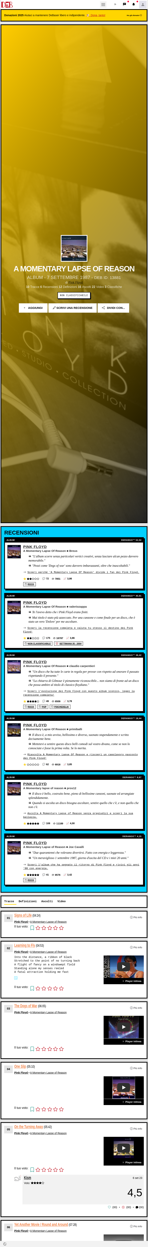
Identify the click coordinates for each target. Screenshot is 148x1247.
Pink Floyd (76, 282)
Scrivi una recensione (73, 307)
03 (8, 1007)
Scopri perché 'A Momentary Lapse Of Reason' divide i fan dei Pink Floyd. (83, 572)
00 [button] (114, 1206)
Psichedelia (60, 706)
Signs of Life (23, 914)
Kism (27, 1176)
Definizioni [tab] (28, 900)
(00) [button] (140, 1206)
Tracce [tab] (9, 900)
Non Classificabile (74, 295)
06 (8, 1225)
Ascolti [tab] (47, 900)
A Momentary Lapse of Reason (48, 920)
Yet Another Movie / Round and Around (41, 1223)
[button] (115, 4)
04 (8, 1067)
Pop (42, 706)
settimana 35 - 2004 (68, 643)
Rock (29, 584)
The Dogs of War (25, 1005)
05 (8, 1128)
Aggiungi (33, 307)
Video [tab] (61, 900)
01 (8, 916)
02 (8, 947)
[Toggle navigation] (103, 4)
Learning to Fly (24, 944)
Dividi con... (113, 307)
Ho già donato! (134, 15)
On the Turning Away (28, 1125)
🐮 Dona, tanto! (95, 15)
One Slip (20, 1065)
